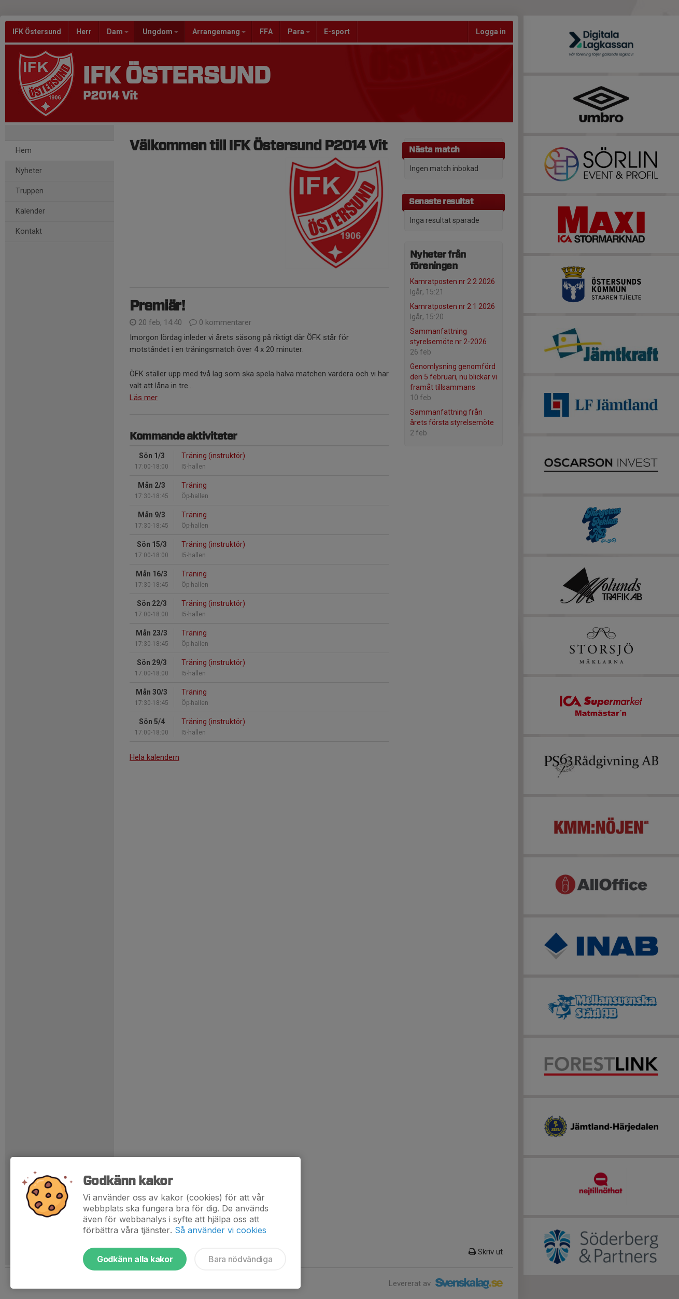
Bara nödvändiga (240, 1259)
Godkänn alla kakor (135, 1259)
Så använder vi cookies (220, 1230)
